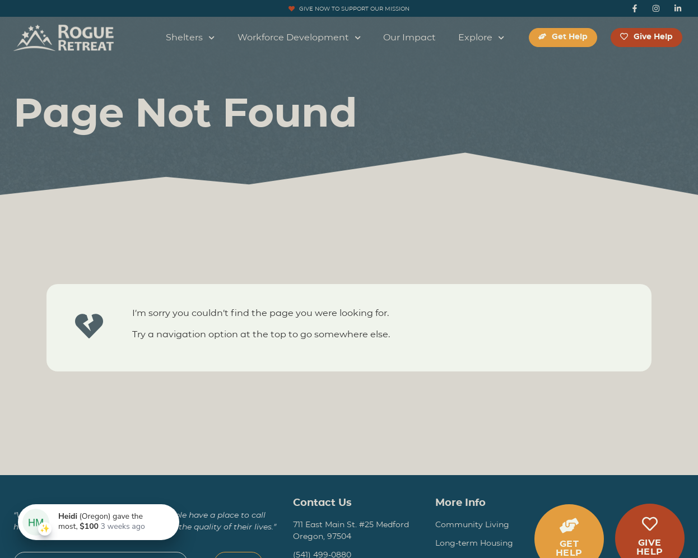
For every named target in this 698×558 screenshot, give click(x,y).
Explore (481, 37)
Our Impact (409, 37)
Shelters (190, 37)
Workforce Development (299, 37)
